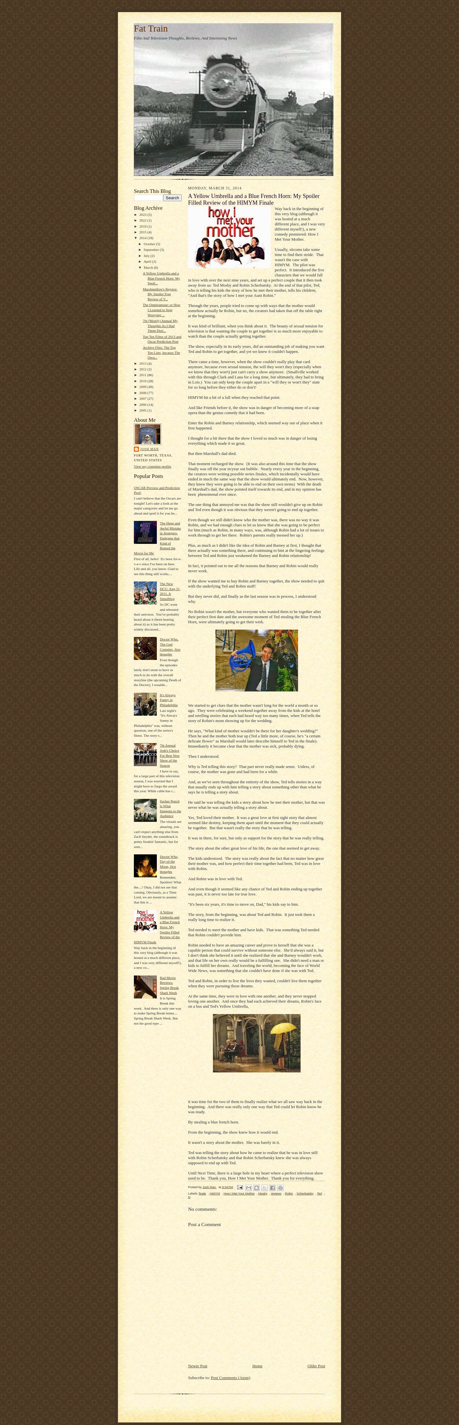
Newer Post (197, 1365)
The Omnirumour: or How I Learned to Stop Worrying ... (161, 310)
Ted (319, 1193)
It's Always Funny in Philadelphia (169, 700)
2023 (143, 214)
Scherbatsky (305, 1193)
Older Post (316, 1365)
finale (202, 1193)
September (152, 250)
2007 (143, 398)
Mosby (262, 1193)
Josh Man (149, 449)
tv (189, 1197)
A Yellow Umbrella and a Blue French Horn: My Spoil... (161, 278)
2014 (143, 238)
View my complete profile (152, 466)
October (150, 244)
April (148, 261)
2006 (143, 404)
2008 (143, 393)
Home (257, 1365)
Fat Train (151, 28)
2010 (143, 381)
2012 (143, 369)
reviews (276, 1193)
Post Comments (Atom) (231, 1377)
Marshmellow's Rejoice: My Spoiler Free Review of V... (160, 294)
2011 (143, 375)
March (149, 267)
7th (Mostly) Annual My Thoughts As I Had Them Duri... (160, 325)
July (147, 256)
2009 (143, 387)
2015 (143, 232)
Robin (289, 1193)
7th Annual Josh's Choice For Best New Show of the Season (169, 755)
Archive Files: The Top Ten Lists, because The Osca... (161, 352)
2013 (143, 363)
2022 (143, 220)
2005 (143, 410)
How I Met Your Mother (239, 1193)
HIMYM (215, 1193)
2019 (143, 226)
